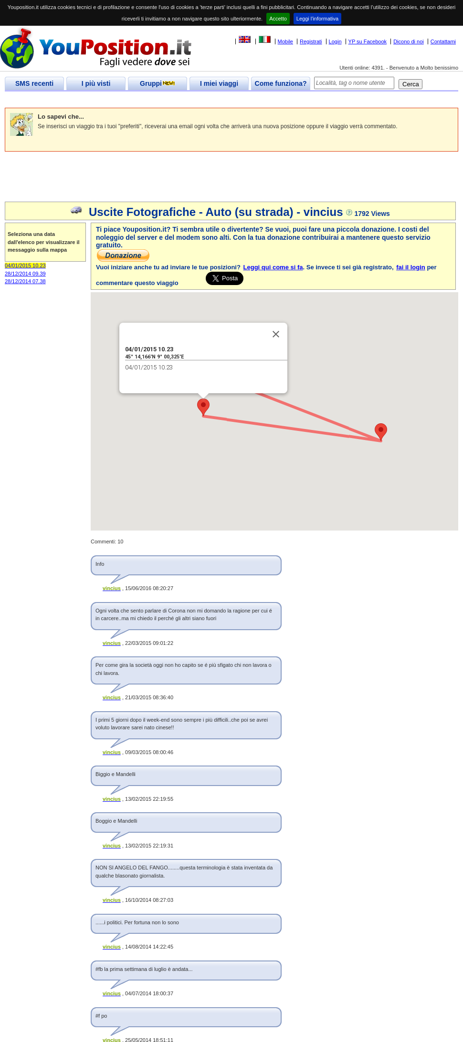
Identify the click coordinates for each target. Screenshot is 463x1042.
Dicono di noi (408, 41)
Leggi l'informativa (317, 18)
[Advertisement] (178, 99)
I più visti (96, 83)
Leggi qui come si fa (273, 267)
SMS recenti (34, 83)
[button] (203, 407)
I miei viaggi (219, 83)
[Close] (275, 334)
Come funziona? (281, 83)
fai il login (410, 267)
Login (335, 41)
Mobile (285, 41)
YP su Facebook (367, 41)
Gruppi (157, 83)
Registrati (311, 41)
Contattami (443, 41)
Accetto (278, 18)
